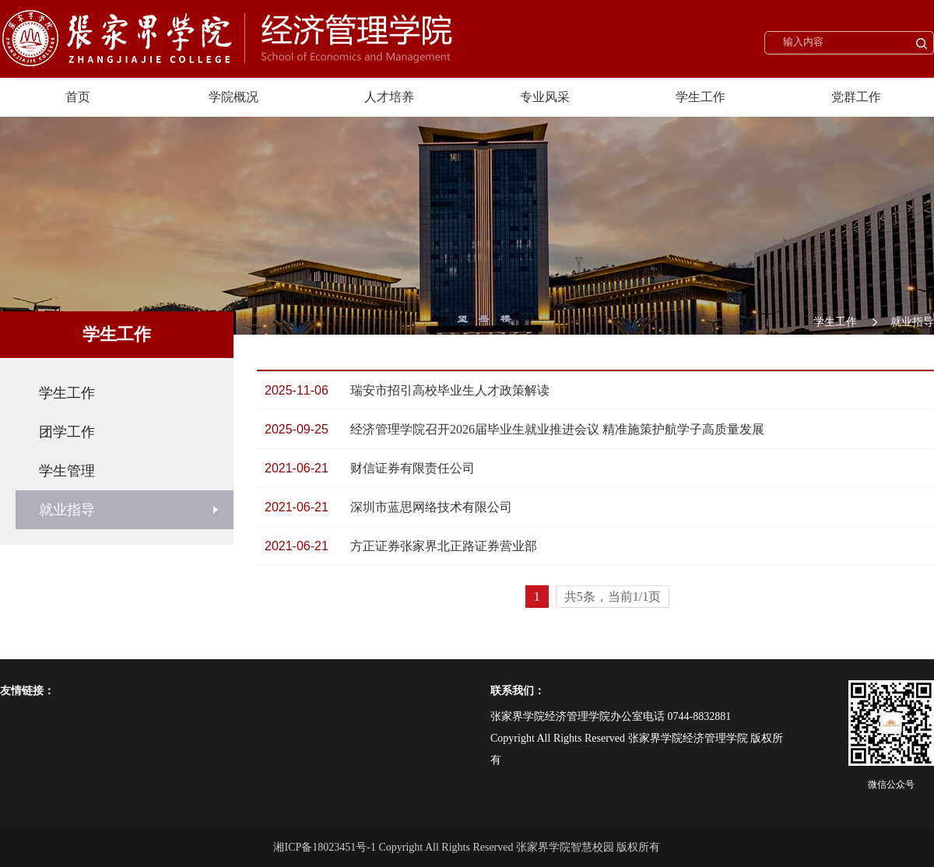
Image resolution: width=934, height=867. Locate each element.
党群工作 (856, 97)
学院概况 (233, 97)
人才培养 (389, 97)
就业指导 (912, 322)
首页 (77, 97)
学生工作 (700, 97)
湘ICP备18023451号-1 (324, 847)
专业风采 (545, 97)
